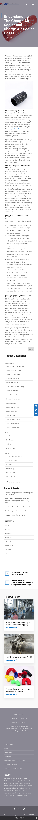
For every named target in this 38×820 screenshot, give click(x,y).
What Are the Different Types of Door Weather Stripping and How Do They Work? (17, 501)
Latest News (8, 752)
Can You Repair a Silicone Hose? (15, 511)
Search (31, 349)
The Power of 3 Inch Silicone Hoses (19, 573)
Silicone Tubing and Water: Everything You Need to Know (19, 494)
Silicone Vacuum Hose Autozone (14, 760)
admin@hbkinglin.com (19, 722)
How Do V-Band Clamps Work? (15, 515)
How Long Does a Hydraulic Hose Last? (17, 507)
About (6, 748)
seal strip (17, 38)
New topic (8, 541)
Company (8, 525)
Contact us (7, 756)
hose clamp (8, 533)
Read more (10, 628)
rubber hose (9, 546)
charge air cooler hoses (16, 129)
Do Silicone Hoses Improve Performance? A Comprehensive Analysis (22, 582)
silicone (7, 554)
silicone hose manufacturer (13, 768)
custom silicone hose (11, 764)
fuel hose (8, 529)
